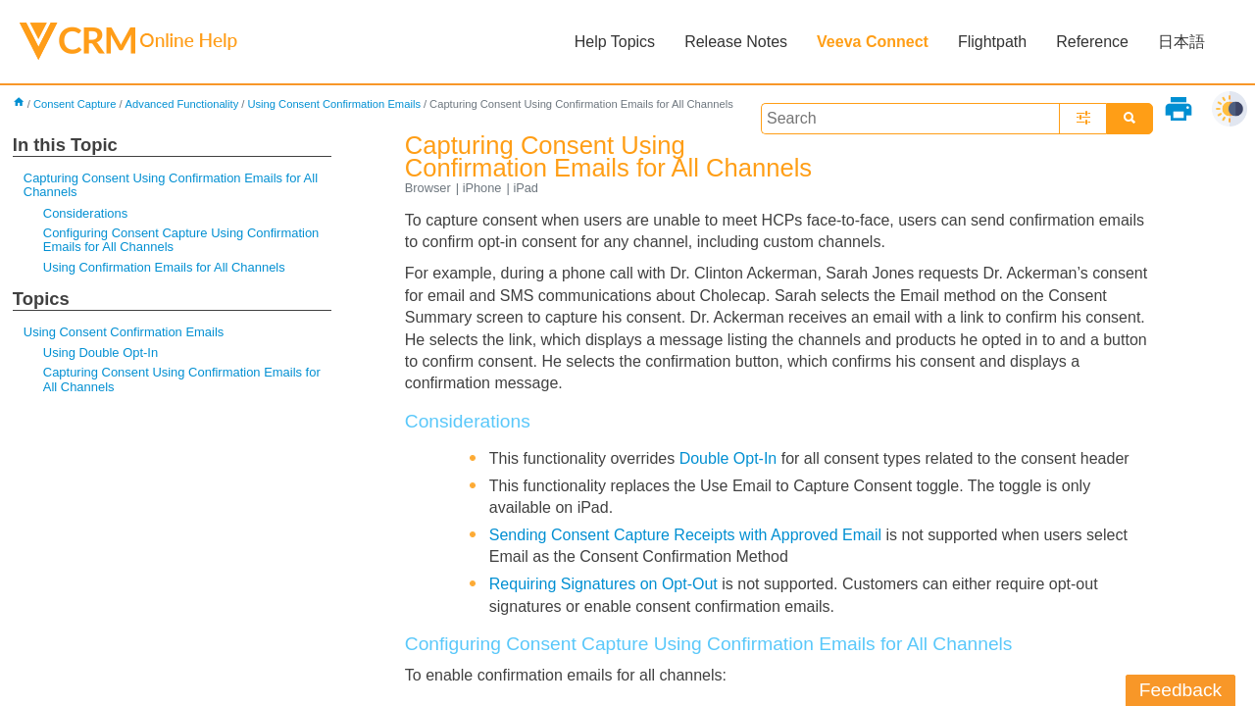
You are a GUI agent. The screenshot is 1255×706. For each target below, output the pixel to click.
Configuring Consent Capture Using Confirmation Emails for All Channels (181, 240)
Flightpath (992, 41)
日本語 (1181, 41)
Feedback (1180, 690)
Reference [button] (1092, 41)
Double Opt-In (728, 458)
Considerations (85, 213)
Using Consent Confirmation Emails (334, 104)
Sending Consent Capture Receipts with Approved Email (685, 535)
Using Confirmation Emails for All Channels (164, 267)
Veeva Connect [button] (873, 41)
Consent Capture (75, 104)
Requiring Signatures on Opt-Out (603, 584)
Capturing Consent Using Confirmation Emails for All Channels (171, 185)
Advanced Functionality (182, 104)
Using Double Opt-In (100, 352)
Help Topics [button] (615, 41)
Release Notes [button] (735, 41)
